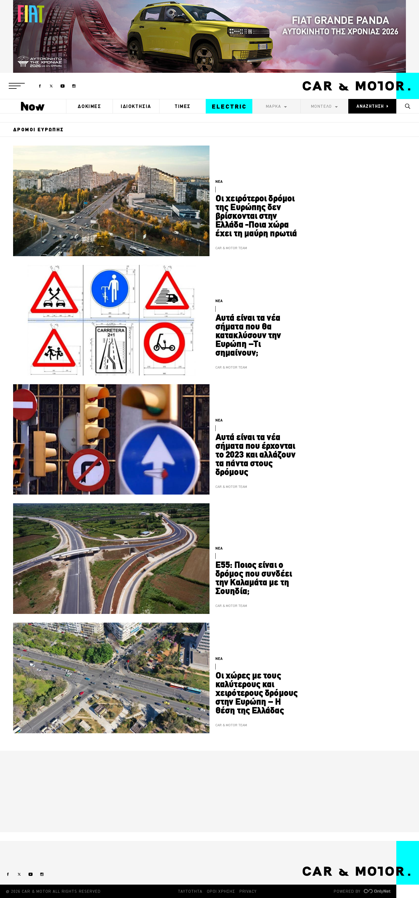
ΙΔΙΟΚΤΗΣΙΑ (136, 106)
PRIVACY (248, 891)
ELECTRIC (229, 106)
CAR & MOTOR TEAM (231, 248)
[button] (17, 86)
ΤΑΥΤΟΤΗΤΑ (190, 891)
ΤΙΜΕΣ (183, 106)
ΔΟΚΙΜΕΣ (89, 106)
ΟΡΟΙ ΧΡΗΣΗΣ (221, 891)
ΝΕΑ (219, 181)
